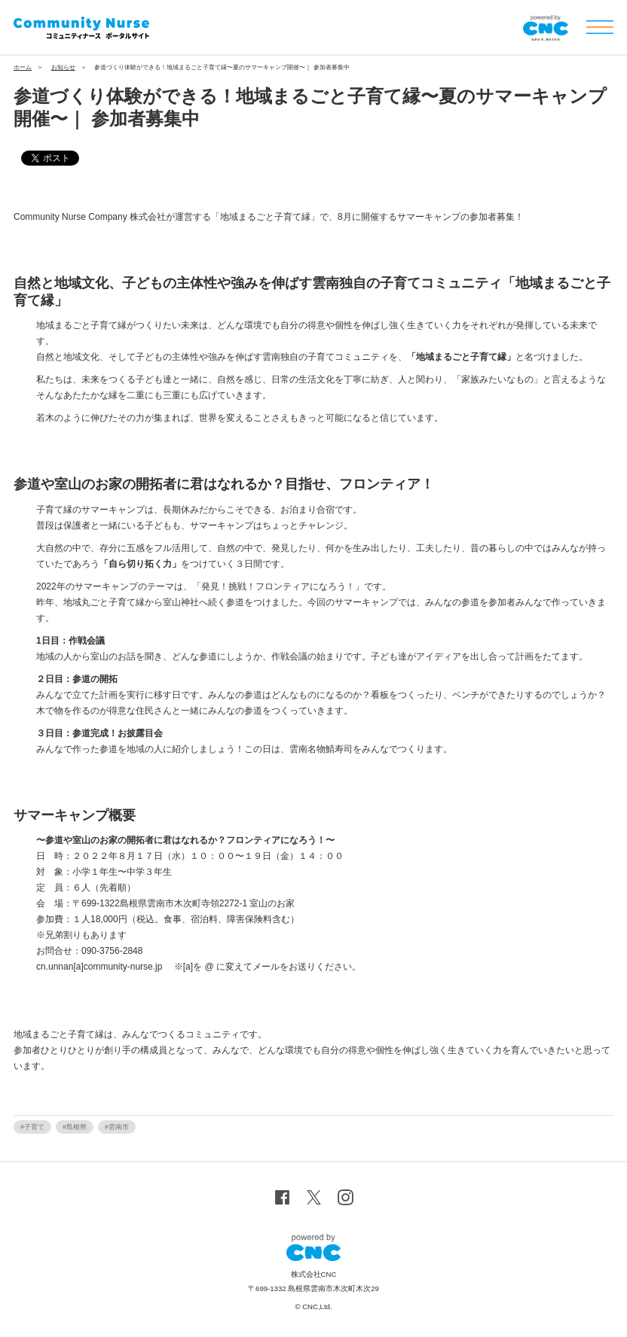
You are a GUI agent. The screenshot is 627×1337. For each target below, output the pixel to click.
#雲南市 (117, 1127)
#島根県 (75, 1127)
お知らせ (63, 67)
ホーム (23, 67)
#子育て (32, 1127)
